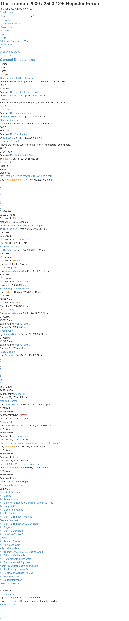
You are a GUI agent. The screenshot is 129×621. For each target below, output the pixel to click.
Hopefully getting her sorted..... (16, 288)
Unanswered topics (10, 51)
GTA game (28, 597)
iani (15, 478)
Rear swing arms (9, 267)
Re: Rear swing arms (21, 113)
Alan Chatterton (13, 180)
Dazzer (17, 218)
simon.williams (10, 116)
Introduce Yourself (9, 141)
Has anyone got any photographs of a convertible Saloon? (30, 443)
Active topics (6, 55)
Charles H (18, 394)
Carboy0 (9, 355)
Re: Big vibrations (19, 134)
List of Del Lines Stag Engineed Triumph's (22, 225)
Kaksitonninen (10, 467)
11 (1, 383)
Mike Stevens (20, 415)
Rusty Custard (7, 352)
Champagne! (6, 331)
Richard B (10, 446)
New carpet (6, 422)
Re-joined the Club (9, 246)
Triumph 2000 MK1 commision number (20, 464)
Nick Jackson (10, 95)
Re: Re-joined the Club (22, 155)
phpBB (16, 601)
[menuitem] (10, 23)
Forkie (8, 292)
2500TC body (7, 309)
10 (1, 380)
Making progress (8, 401)
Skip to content (8, 12)
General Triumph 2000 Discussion (17, 78)
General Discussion (10, 120)
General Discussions (17, 60)
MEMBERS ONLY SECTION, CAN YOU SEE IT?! (26, 176)
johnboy (7, 137)
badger (6, 159)
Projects (4, 99)
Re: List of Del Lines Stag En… (26, 92)
